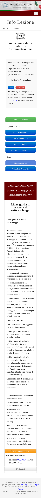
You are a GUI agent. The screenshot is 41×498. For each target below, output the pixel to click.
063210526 (12, 100)
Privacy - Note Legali (30, 484)
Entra (11, 87)
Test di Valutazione (20, 138)
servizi (6, 28)
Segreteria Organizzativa (20, 451)
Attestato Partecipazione (20, 150)
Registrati (21, 87)
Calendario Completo (20, 169)
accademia (14, 28)
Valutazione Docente (20, 132)
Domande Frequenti (20, 120)
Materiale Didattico (20, 144)
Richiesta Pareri (20, 163)
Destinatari (20, 469)
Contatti (20, 489)
